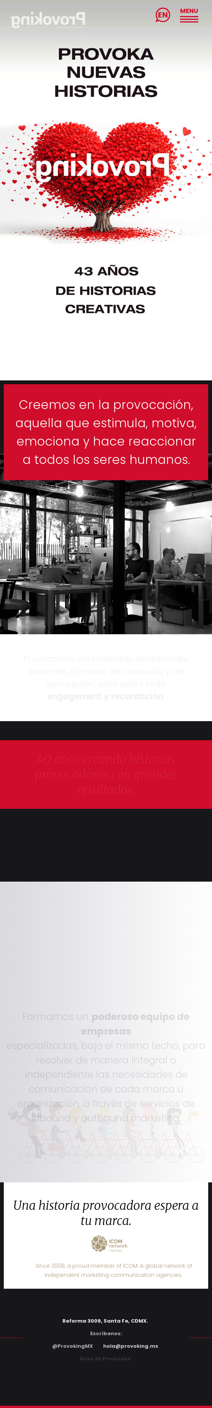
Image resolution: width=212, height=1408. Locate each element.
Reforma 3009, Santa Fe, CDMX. (105, 1321)
